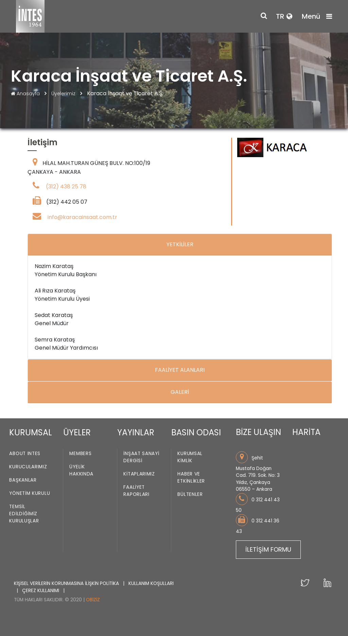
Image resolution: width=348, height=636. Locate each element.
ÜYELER (77, 432)
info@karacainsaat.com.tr (82, 217)
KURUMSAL (30, 432)
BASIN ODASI (196, 432)
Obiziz (93, 600)
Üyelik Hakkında (81, 471)
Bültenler (190, 494)
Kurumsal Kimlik (190, 457)
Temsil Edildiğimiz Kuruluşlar (24, 514)
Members (80, 454)
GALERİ (180, 392)
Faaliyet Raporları (136, 491)
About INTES (24, 454)
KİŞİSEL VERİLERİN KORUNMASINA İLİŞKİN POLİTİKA (67, 583)
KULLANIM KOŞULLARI (151, 583)
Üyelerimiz (64, 93)
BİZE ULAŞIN (258, 432)
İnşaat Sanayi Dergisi (141, 457)
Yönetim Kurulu (29, 493)
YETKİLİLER (180, 244)
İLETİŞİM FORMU (268, 549)
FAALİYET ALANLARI (180, 370)
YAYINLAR (135, 432)
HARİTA (306, 432)
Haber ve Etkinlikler (191, 478)
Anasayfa (26, 93)
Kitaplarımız (139, 474)
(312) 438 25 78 (66, 186)
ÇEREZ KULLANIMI (41, 590)
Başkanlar (22, 480)
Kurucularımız (28, 467)
